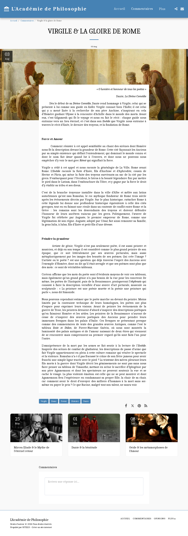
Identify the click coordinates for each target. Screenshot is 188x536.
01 (75, 420)
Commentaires (27, 20)
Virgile (44, 401)
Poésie (64, 401)
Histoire (75, 401)
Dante (86, 401)
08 (132, 420)
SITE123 (26, 527)
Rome (53, 401)
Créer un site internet (42, 527)
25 (17, 420)
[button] (176, 9)
